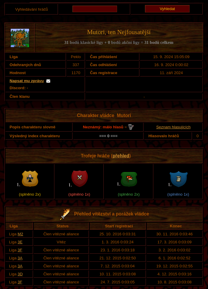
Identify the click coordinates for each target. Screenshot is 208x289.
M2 (20, 234)
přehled (121, 155)
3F (20, 250)
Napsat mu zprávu (27, 81)
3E (20, 242)
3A (20, 258)
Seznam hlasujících (173, 127)
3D (20, 274)
